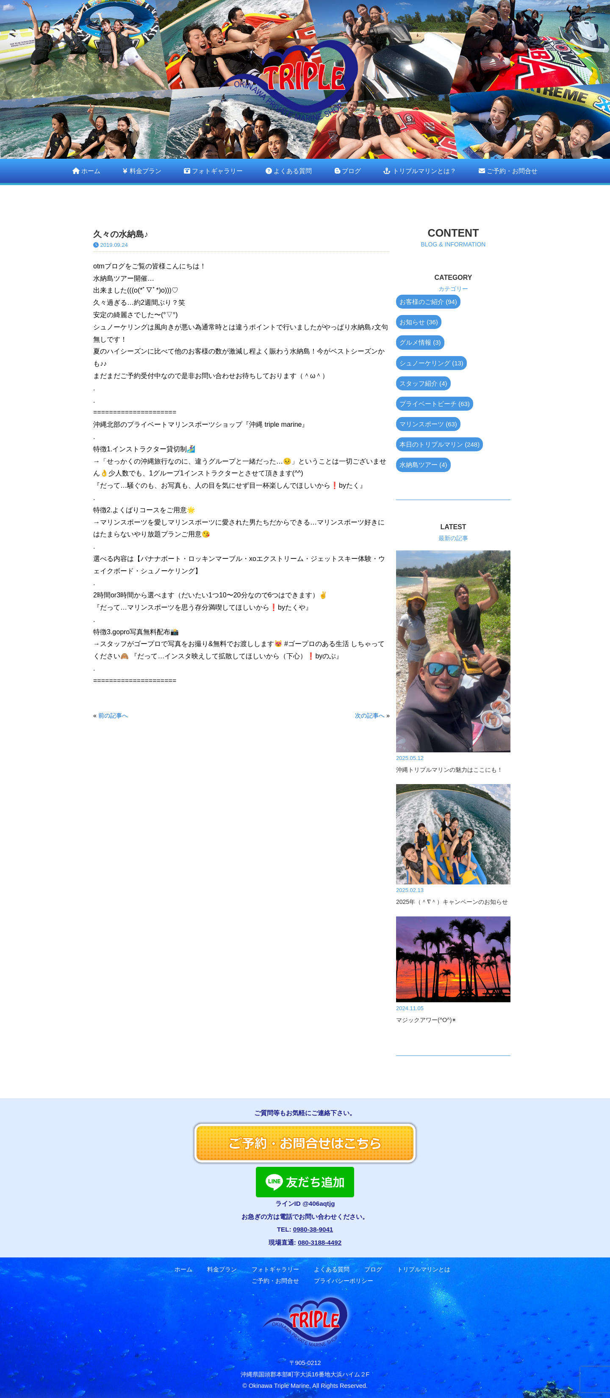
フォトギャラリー (213, 170)
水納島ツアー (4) (423, 464)
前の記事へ (113, 715)
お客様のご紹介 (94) (428, 301)
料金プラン (142, 170)
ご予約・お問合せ (508, 170)
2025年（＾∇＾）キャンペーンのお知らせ (452, 901)
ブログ (348, 170)
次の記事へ (370, 715)
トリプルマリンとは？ (419, 170)
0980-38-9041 (313, 1229)
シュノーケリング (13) (431, 363)
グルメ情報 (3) (420, 342)
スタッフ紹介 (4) (423, 383)
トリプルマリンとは (423, 1269)
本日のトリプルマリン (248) (439, 444)
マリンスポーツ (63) (428, 424)
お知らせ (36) (418, 322)
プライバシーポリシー (343, 1281)
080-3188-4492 (319, 1242)
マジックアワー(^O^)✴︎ (426, 1020)
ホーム (86, 170)
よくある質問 (289, 170)
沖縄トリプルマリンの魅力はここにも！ (449, 769)
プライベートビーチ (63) (434, 403)
